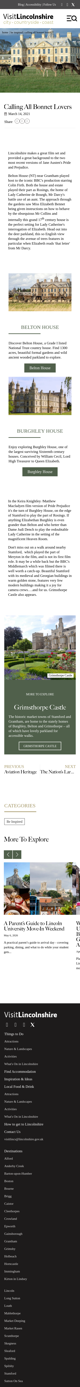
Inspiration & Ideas (18, 1079)
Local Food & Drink (19, 1087)
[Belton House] (40, 292)
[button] (17, 121)
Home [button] (5, 32)
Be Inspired (17, 32)
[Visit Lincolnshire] (31, 20)
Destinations (13, 1151)
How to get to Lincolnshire (23, 1124)
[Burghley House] (40, 396)
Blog (21, 4)
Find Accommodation (20, 1072)
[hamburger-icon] (72, 18)
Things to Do (13, 1034)
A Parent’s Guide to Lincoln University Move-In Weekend (34, 926)
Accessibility (33, 4)
